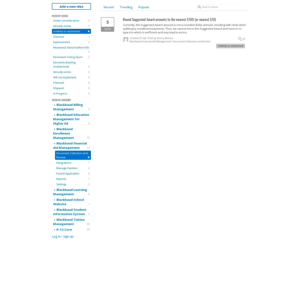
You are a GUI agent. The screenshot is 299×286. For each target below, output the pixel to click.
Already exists (71, 26)
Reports (73, 179)
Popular (143, 7)
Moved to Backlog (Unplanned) (71, 65)
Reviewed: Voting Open (71, 57)
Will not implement (71, 77)
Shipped (71, 88)
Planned (71, 37)
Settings (73, 184)
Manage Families (73, 168)
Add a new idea (71, 6)
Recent (109, 7)
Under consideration (71, 20)
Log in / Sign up (63, 236)
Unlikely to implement (71, 31)
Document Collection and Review (73, 155)
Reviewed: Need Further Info (71, 50)
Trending (126, 7)
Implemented (71, 42)
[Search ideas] (221, 7)
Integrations (73, 163)
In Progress (71, 93)
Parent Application (73, 173)
